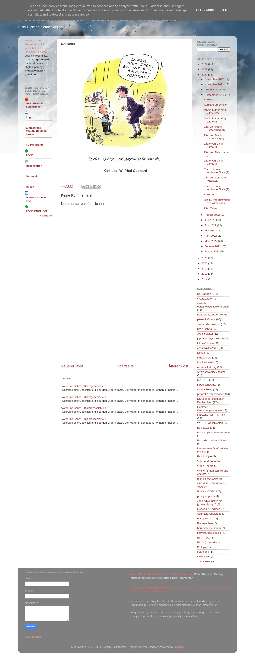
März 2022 (211, 241)
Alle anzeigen (46, 216)
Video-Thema (205, 465)
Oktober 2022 (213, 89)
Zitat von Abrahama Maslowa (215, 179)
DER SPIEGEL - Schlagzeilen (36, 105)
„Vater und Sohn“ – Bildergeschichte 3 (83, 418)
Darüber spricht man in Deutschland (211, 400)
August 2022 (213, 214)
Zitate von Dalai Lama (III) (213, 145)
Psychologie (204, 456)
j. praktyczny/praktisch (210, 338)
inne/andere (204, 357)
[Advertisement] (124, 330)
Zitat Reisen (211, 208)
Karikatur (66, 378)
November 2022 (215, 84)
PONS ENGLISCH (37, 211)
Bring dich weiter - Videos (212, 440)
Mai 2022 (210, 230)
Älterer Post (178, 366)
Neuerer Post (72, 366)
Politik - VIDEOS (207, 491)
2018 (204, 273)
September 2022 (215, 94)
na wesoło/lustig (206, 367)
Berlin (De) (203, 537)
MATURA (202, 379)
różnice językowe (207, 478)
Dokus (201, 352)
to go (29, 117)
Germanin (32, 176)
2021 (204, 258)
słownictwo (203, 556)
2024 (204, 64)
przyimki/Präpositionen (210, 394)
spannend (203, 551)
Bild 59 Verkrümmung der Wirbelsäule (217, 201)
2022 (204, 74)
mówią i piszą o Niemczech (213, 432)
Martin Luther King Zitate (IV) (215, 111)
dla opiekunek (205, 518)
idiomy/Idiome (205, 343)
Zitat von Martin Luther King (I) (214, 137)
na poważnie (204, 427)
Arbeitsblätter (205, 333)
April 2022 (211, 235)
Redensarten (34, 165)
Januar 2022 (212, 251)
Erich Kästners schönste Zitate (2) (216, 171)
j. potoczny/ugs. (206, 384)
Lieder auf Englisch (208, 508)
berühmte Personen (209, 528)
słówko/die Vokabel (208, 324)
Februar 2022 (213, 246)
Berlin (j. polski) (206, 542)
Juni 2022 (211, 225)
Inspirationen (205, 362)
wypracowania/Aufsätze (211, 371)
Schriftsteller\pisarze (209, 513)
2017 (204, 279)
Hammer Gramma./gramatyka (209, 408)
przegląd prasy (206, 496)
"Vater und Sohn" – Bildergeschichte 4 (83, 407)
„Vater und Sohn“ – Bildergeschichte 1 (83, 397)
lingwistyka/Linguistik (209, 532)
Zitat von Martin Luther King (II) (214, 128)
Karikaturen (204, 293)
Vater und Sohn (206, 461)
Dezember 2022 (215, 79)
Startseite (126, 366)
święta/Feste (204, 389)
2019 (204, 268)
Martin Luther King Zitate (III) (215, 120)
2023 (204, 69)
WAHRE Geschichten (210, 422)
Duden (30, 186)
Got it (223, 10)
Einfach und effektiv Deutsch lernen (36, 131)
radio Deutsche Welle (210, 314)
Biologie (202, 547)
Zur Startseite (33, 636)
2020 (204, 263)
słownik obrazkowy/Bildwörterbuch (213, 305)
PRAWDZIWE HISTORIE (212, 414)
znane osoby (205, 561)
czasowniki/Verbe (207, 348)
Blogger (178, 646)
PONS (29, 155)
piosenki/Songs (206, 319)
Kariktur (208, 99)
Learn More (205, 10)
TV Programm (35, 144)
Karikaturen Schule (215, 104)
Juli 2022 (210, 219)
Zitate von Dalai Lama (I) (213, 162)
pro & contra (204, 328)
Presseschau (205, 523)
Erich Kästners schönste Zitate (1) (216, 188)
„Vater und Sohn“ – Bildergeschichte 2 (83, 386)
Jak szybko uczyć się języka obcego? (209, 502)
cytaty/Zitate (204, 298)
